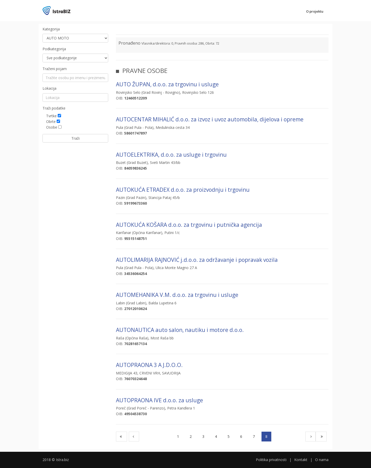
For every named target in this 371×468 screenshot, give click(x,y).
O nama (321, 459)
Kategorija (51, 29)
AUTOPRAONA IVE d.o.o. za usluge (159, 400)
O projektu (314, 11)
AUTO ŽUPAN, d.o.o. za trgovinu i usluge (167, 84)
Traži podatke (54, 108)
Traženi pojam (55, 68)
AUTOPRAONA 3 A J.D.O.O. (149, 365)
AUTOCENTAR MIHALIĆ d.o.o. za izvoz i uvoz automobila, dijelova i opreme (209, 119)
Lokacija (49, 88)
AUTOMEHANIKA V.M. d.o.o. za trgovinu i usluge (177, 294)
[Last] (321, 436)
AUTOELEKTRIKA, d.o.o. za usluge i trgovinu (171, 154)
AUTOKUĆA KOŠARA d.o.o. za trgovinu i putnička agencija (189, 224)
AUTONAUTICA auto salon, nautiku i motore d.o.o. (180, 329)
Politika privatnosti (271, 459)
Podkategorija (54, 48)
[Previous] (134, 436)
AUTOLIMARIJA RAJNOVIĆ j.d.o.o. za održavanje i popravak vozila (197, 259)
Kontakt (300, 459)
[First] (121, 436)
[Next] (310, 436)
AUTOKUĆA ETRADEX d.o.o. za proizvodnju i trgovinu (183, 189)
